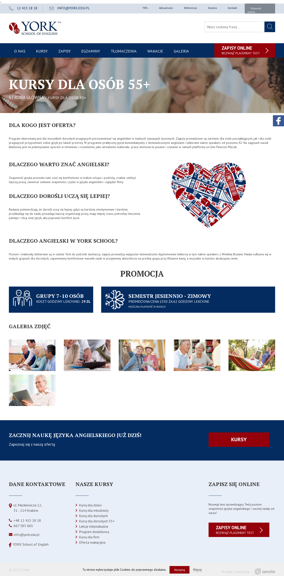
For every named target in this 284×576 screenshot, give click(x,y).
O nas (19, 51)
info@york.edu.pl (26, 534)
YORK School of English (31, 544)
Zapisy (64, 51)
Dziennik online (254, 10)
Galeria (181, 51)
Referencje (190, 8)
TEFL (145, 8)
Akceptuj (179, 570)
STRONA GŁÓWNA (26, 97)
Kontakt (232, 8)
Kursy (42, 51)
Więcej (197, 570)
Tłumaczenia (124, 51)
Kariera (212, 8)
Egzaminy (90, 51)
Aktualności (166, 8)
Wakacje (155, 51)
